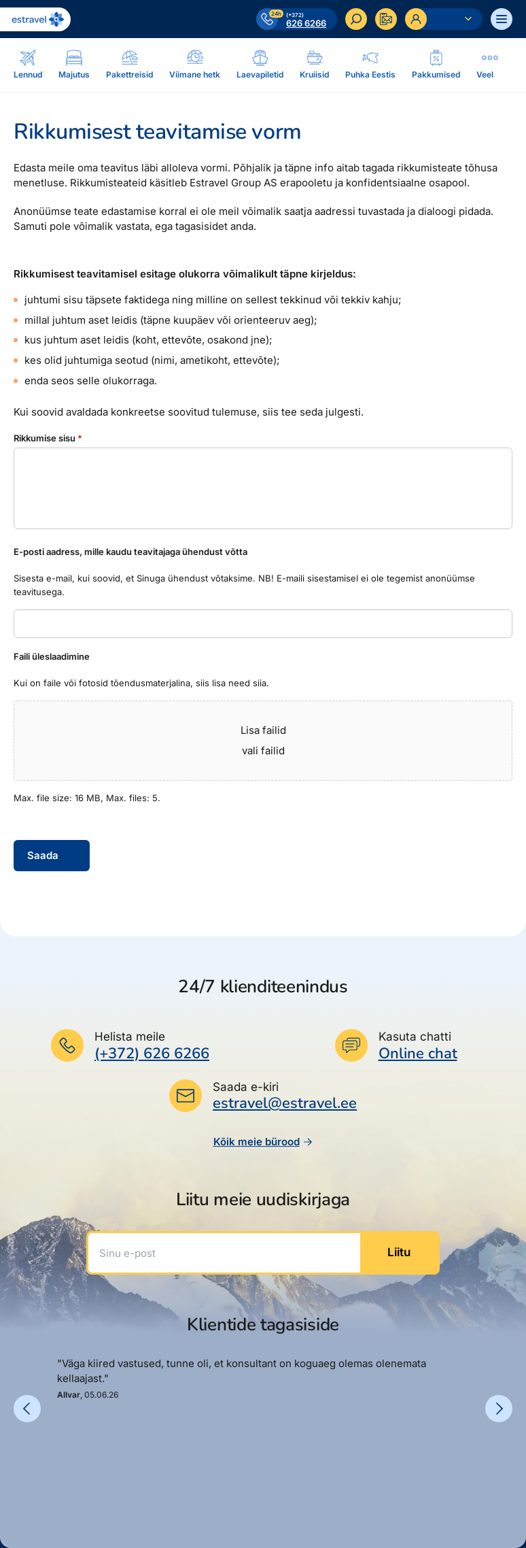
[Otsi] (356, 19)
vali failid (263, 750)
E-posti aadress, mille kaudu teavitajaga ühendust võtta (130, 551)
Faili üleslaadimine (52, 656)
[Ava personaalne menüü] (444, 19)
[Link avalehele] (35, 19)
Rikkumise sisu (48, 438)
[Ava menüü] (501, 19)
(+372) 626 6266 (151, 1053)
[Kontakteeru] (386, 19)
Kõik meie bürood (263, 1141)
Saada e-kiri (246, 1087)
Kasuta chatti (415, 1036)
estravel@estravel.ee (285, 1103)
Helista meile (129, 1036)
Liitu (398, 1252)
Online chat (418, 1053)
